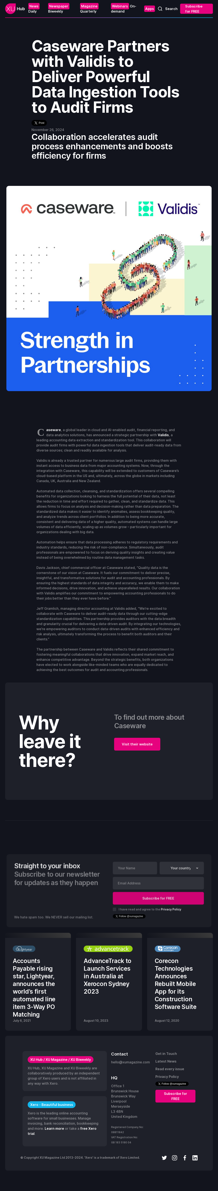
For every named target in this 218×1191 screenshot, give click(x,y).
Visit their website (137, 744)
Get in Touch (166, 1053)
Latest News (165, 1061)
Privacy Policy (171, 909)
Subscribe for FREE (194, 9)
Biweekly (58, 8)
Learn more (54, 1128)
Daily (34, 8)
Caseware (53, 430)
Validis (163, 435)
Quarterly (89, 8)
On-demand (123, 8)
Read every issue (169, 1069)
